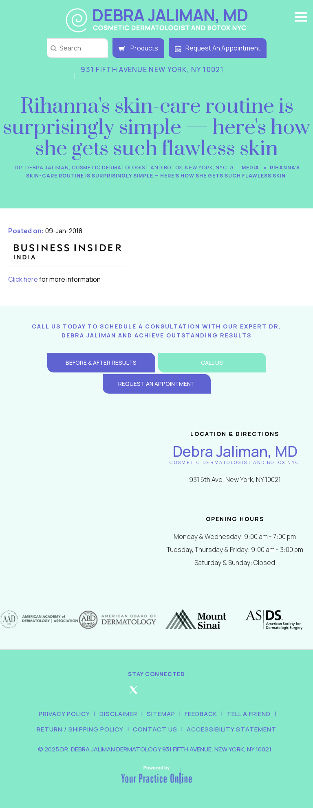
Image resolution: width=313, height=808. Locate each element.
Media (250, 167)
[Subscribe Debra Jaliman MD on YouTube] (203, 693)
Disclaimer (118, 713)
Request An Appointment (217, 48)
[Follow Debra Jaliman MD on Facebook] (110, 693)
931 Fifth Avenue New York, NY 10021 (152, 69)
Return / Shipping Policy (80, 729)
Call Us (212, 362)
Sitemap (161, 713)
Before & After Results (101, 362)
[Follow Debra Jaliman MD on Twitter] (133, 693)
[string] (77, 48)
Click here (23, 279)
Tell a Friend (249, 713)
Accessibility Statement (231, 729)
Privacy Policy (64, 713)
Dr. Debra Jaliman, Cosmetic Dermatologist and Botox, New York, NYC (121, 167)
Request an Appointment (156, 384)
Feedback (201, 713)
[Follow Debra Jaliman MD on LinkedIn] (179, 693)
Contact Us (155, 729)
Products (138, 48)
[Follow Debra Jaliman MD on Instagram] (156, 693)
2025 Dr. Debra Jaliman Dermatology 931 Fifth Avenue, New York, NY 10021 (157, 749)
